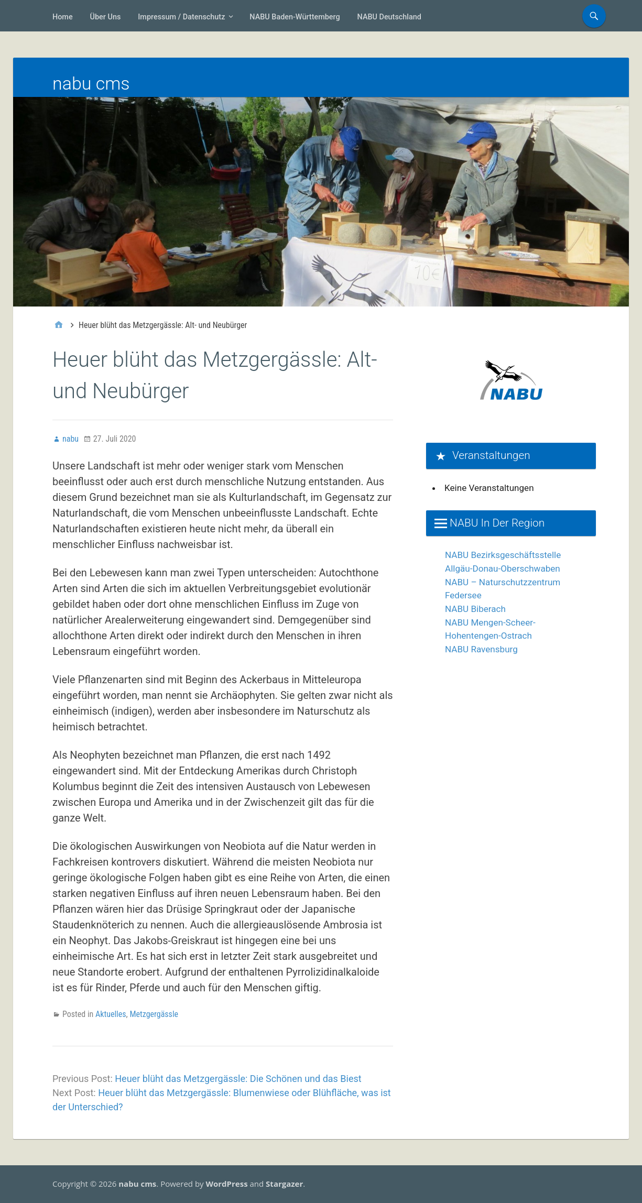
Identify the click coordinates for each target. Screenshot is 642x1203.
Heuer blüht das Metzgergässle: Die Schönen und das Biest (238, 1078)
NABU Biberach (475, 609)
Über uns (105, 17)
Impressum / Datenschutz (181, 17)
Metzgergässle (153, 1014)
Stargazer (284, 1183)
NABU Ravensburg (481, 649)
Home (62, 17)
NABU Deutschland (389, 17)
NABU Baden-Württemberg (294, 17)
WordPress (226, 1183)
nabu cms (91, 83)
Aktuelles (110, 1014)
